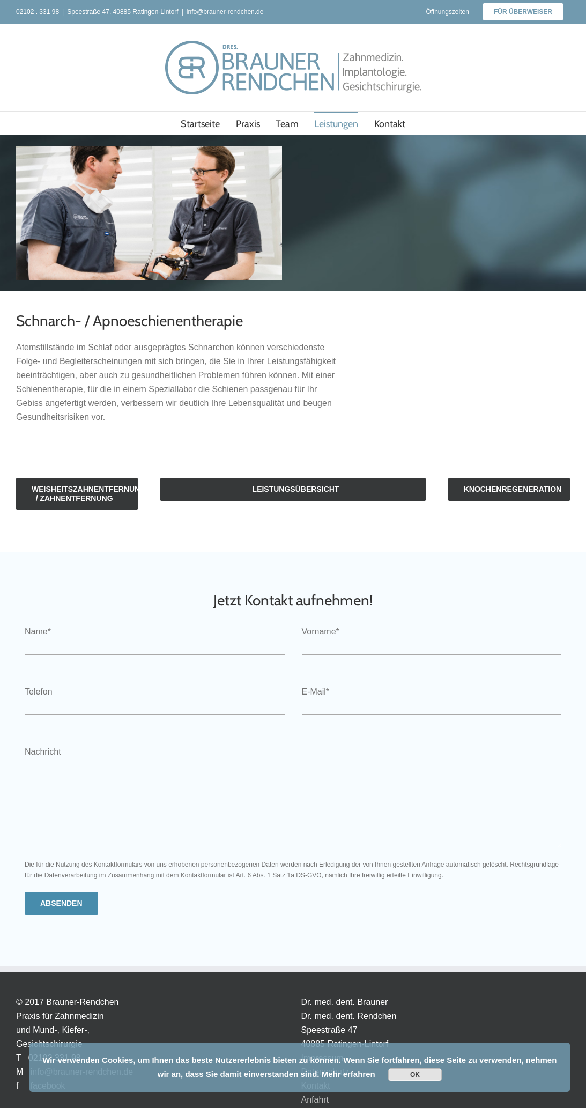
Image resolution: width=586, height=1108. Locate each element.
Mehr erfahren (348, 1074)
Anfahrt (315, 1099)
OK (415, 1075)
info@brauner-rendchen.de (225, 12)
